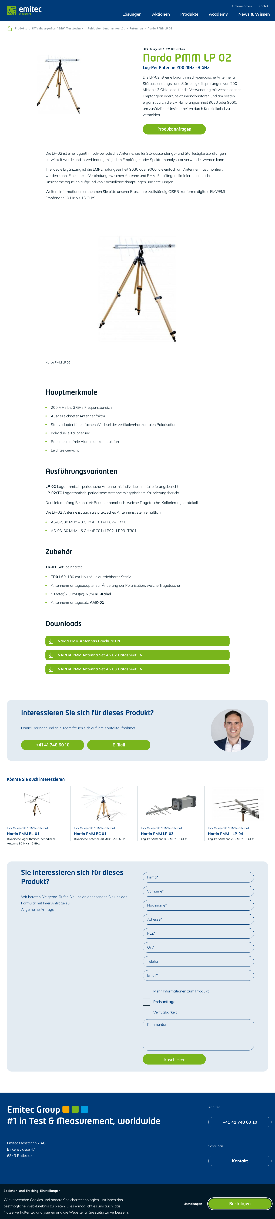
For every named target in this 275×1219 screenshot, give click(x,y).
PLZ (150, 933)
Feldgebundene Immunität (106, 29)
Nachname (156, 905)
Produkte (21, 29)
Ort (150, 947)
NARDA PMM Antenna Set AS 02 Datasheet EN (100, 656)
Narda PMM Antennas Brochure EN (89, 642)
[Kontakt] (239, 1161)
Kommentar (156, 1024)
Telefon (153, 961)
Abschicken (174, 1059)
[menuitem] (132, 14)
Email (151, 975)
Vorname (154, 891)
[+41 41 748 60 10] (52, 745)
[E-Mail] (118, 745)
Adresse (153, 919)
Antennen (136, 29)
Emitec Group (47, 1110)
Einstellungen (192, 1203)
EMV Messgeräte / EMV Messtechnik (57, 29)
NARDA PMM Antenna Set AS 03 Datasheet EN (100, 670)
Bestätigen (240, 1204)
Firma (152, 877)
